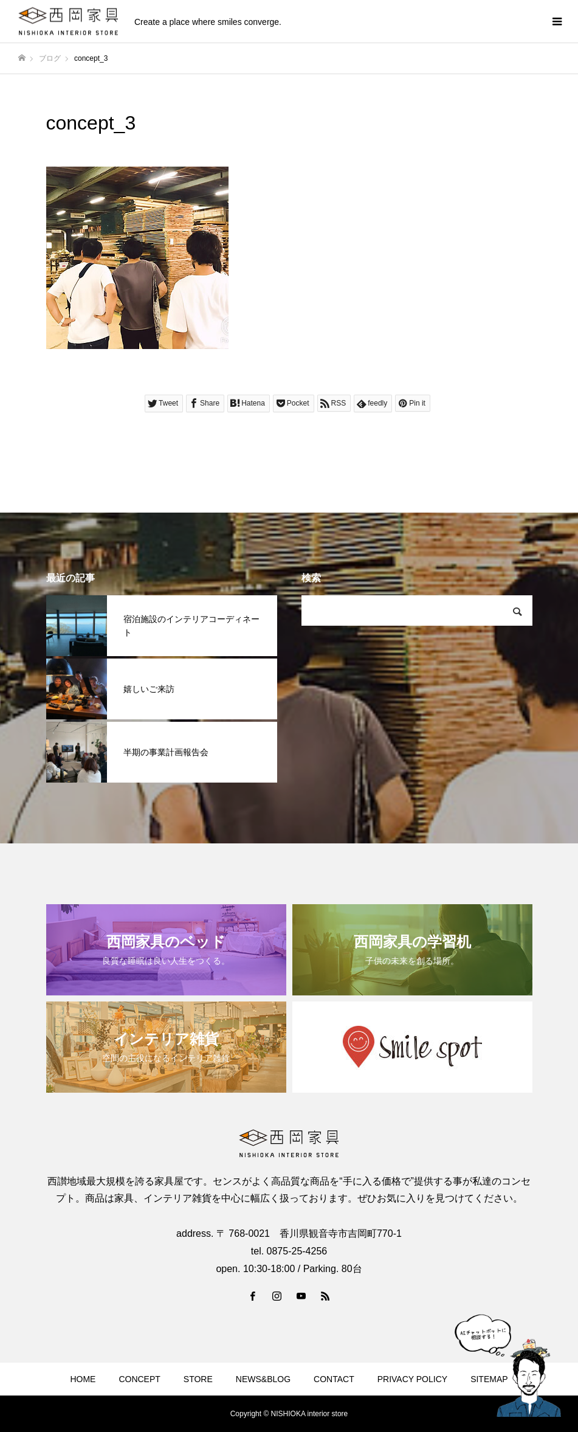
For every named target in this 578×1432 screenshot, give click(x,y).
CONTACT (334, 1379)
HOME (82, 1379)
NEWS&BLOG (263, 1379)
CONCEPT (139, 1379)
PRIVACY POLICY (412, 1379)
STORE (198, 1379)
